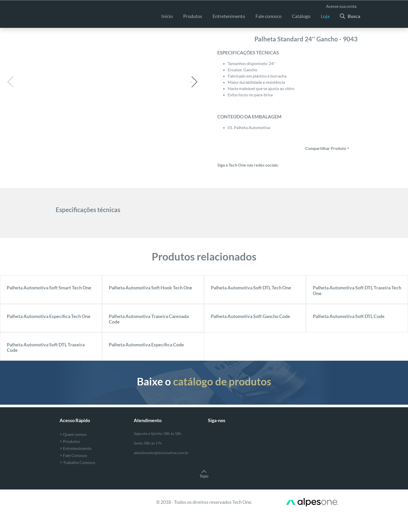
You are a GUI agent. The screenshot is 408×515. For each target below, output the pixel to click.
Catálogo (301, 16)
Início (167, 16)
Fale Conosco (73, 455)
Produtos (192, 16)
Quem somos (73, 434)
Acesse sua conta (341, 6)
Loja (325, 16)
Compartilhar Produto (325, 148)
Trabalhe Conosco (77, 462)
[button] (193, 82)
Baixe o (204, 381)
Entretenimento (76, 448)
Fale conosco (269, 16)
